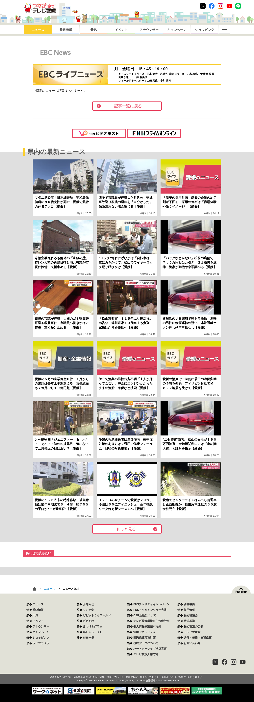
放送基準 (189, 620)
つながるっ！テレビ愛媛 (127, 670)
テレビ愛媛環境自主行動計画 (151, 620)
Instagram (220, 6)
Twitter (203, 6)
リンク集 (88, 609)
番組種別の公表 (193, 626)
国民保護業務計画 (144, 637)
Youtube (229, 6)
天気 (93, 30)
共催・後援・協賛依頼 (198, 637)
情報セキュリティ (144, 632)
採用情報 (189, 609)
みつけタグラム (92, 626)
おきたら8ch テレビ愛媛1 (40, 8)
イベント (121, 30)
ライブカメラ (41, 643)
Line (238, 6)
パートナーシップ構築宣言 (150, 648)
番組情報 (65, 30)
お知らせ (88, 604)
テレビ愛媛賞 (192, 632)
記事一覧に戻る (128, 106)
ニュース (38, 30)
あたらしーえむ (92, 632)
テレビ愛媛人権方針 (145, 654)
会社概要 (189, 604)
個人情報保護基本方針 (147, 626)
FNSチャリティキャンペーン (151, 604)
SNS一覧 (88, 637)
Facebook (212, 6)
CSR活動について (144, 615)
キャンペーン (176, 30)
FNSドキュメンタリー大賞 (150, 609)
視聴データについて (145, 643)
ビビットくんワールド (97, 615)
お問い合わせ (192, 643)
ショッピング (204, 30)
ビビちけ (88, 620)
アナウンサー (149, 30)
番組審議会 (191, 615)
